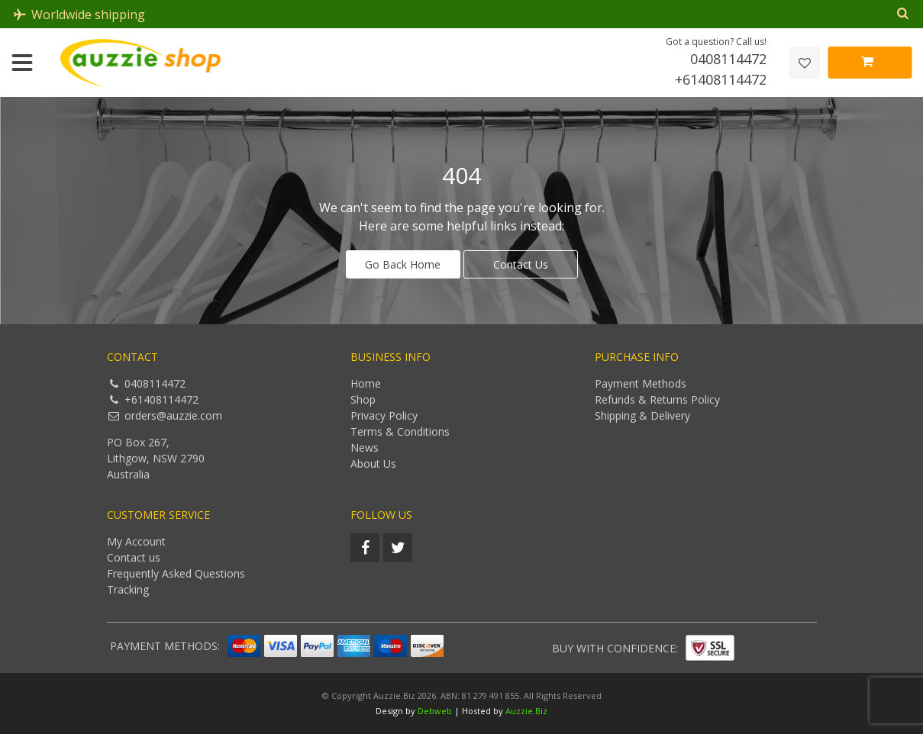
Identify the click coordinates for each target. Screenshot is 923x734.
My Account (136, 541)
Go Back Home (403, 264)
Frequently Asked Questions (176, 573)
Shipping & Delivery (642, 415)
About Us (373, 463)
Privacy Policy (384, 415)
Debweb (435, 710)
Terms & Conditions (400, 431)
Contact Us (520, 264)
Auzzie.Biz (526, 710)
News (364, 447)
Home (365, 383)
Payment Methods (640, 383)
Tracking (128, 589)
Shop (363, 399)
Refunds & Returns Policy (657, 399)
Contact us (133, 557)
